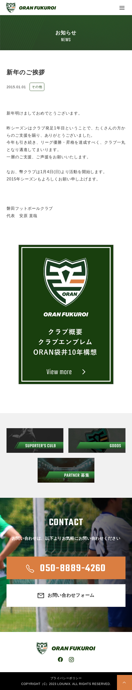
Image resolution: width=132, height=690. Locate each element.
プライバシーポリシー (66, 678)
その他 (37, 87)
